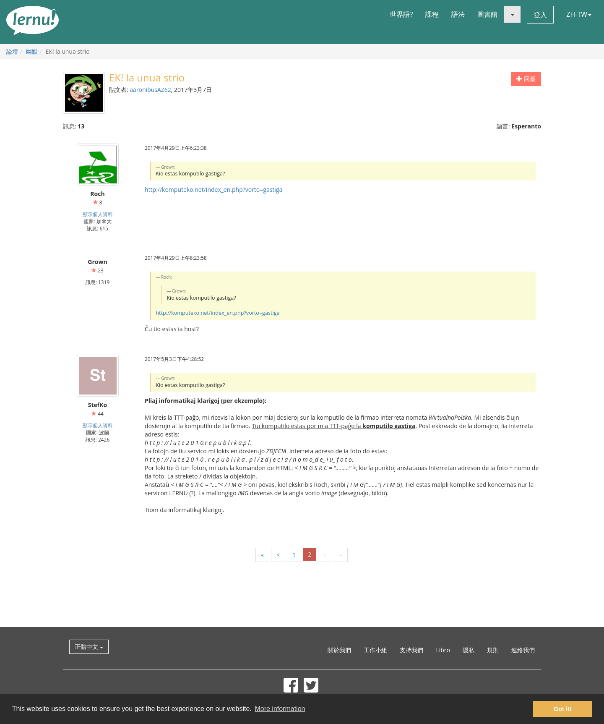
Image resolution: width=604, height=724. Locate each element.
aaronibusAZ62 (150, 90)
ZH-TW (578, 14)
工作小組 (375, 650)
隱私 (468, 650)
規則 (493, 650)
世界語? (401, 14)
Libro (443, 650)
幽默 (32, 51)
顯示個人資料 (98, 214)
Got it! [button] (562, 709)
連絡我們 (523, 650)
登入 (540, 14)
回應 (526, 79)
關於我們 (339, 650)
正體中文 (89, 647)
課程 (432, 14)
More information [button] (280, 708)
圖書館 (487, 14)
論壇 (12, 51)
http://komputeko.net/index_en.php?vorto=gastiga (213, 189)
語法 (458, 14)
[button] (512, 14)
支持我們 (411, 650)
